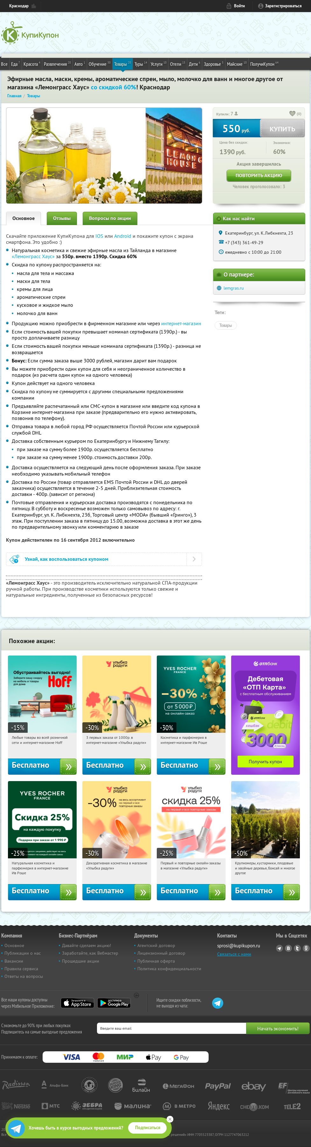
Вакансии (13, 961)
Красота (32, 63)
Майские (237, 63)
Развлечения (57, 63)
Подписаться (147, 1127)
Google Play (114, 1003)
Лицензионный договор (161, 953)
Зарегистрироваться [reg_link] (283, 6)
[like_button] (292, 114)
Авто (79, 63)
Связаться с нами (234, 954)
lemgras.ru (234, 288)
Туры (141, 63)
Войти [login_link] (239, 6)
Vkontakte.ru (288, 948)
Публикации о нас (22, 953)
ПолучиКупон (264, 63)
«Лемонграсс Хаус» (33, 256)
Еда (15, 63)
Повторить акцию (259, 175)
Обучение (100, 63)
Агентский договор (156, 945)
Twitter (297, 948)
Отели (177, 63)
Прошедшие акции (80, 961)
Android (123, 236)
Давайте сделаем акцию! (86, 945)
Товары (122, 63)
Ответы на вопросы (23, 976)
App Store (77, 1003)
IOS (100, 236)
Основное (23, 218)
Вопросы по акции (110, 218)
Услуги (159, 63)
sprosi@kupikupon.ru (238, 946)
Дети (194, 63)
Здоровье (214, 63)
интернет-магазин (181, 323)
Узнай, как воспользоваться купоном (66, 559)
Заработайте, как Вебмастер (90, 953)
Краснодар (19, 6)
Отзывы (62, 218)
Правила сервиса (21, 969)
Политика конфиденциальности (169, 969)
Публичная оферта (156, 961)
